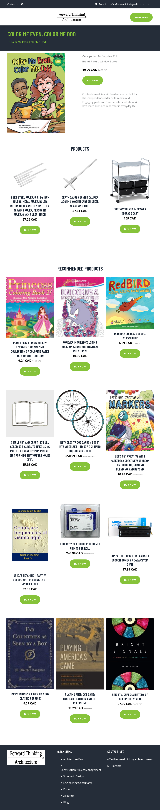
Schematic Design (73, 776)
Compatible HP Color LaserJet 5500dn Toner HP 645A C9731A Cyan (130, 560)
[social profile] (22, 4)
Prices (66, 789)
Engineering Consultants (77, 783)
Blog (66, 802)
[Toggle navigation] (11, 17)
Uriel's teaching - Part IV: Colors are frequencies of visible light (30, 580)
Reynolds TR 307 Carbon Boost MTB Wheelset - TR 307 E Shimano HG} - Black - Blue (80, 446)
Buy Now (92, 80)
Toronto (103, 4)
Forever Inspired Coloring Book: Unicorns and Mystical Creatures (80, 346)
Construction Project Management (80, 770)
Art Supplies (105, 56)
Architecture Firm (73, 759)
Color (116, 56)
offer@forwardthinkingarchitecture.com (130, 4)
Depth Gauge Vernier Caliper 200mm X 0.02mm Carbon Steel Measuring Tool (80, 201)
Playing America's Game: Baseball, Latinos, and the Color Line (80, 698)
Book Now (141, 17)
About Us (68, 796)
